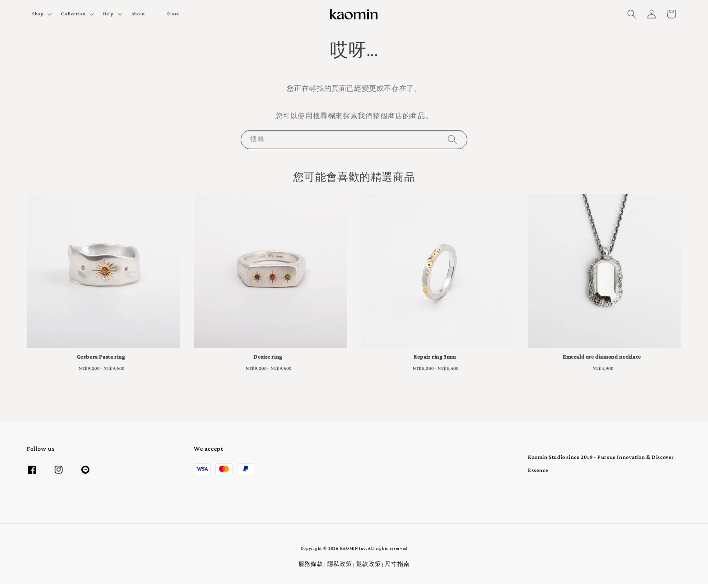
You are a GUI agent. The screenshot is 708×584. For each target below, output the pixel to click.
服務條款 (310, 565)
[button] (632, 14)
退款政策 (368, 565)
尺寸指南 (397, 565)
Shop (37, 14)
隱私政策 (339, 565)
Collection (73, 14)
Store (173, 14)
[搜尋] (452, 139)
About (138, 14)
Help (108, 14)
